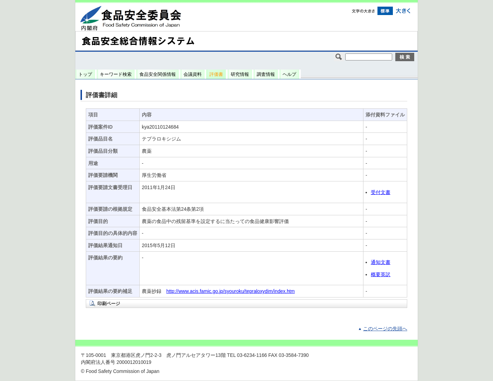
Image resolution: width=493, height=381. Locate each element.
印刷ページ (108, 303)
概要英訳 (380, 274)
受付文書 (380, 192)
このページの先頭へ (385, 328)
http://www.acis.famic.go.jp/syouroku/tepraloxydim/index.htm (230, 291)
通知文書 (380, 262)
